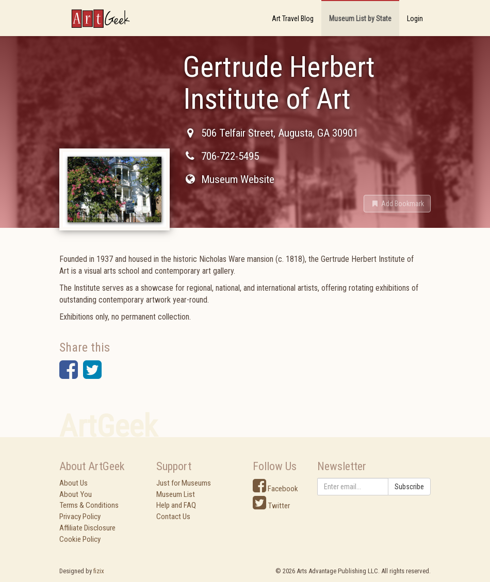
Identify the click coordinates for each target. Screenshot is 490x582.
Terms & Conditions (89, 505)
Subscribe (409, 487)
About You (75, 494)
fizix (98, 571)
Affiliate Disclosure (87, 528)
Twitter (271, 505)
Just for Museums (183, 483)
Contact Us (173, 516)
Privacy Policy (80, 516)
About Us (73, 483)
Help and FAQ (176, 505)
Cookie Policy (80, 539)
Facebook (275, 488)
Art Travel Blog (293, 18)
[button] (397, 203)
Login (415, 18)
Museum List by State (360, 18)
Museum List (175, 494)
